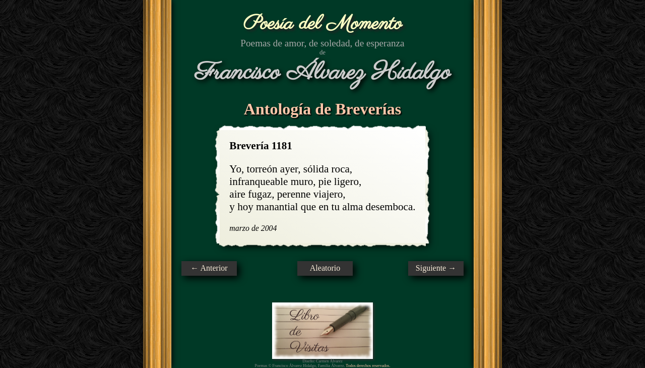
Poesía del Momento (322, 24)
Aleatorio (325, 268)
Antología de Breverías (322, 109)
